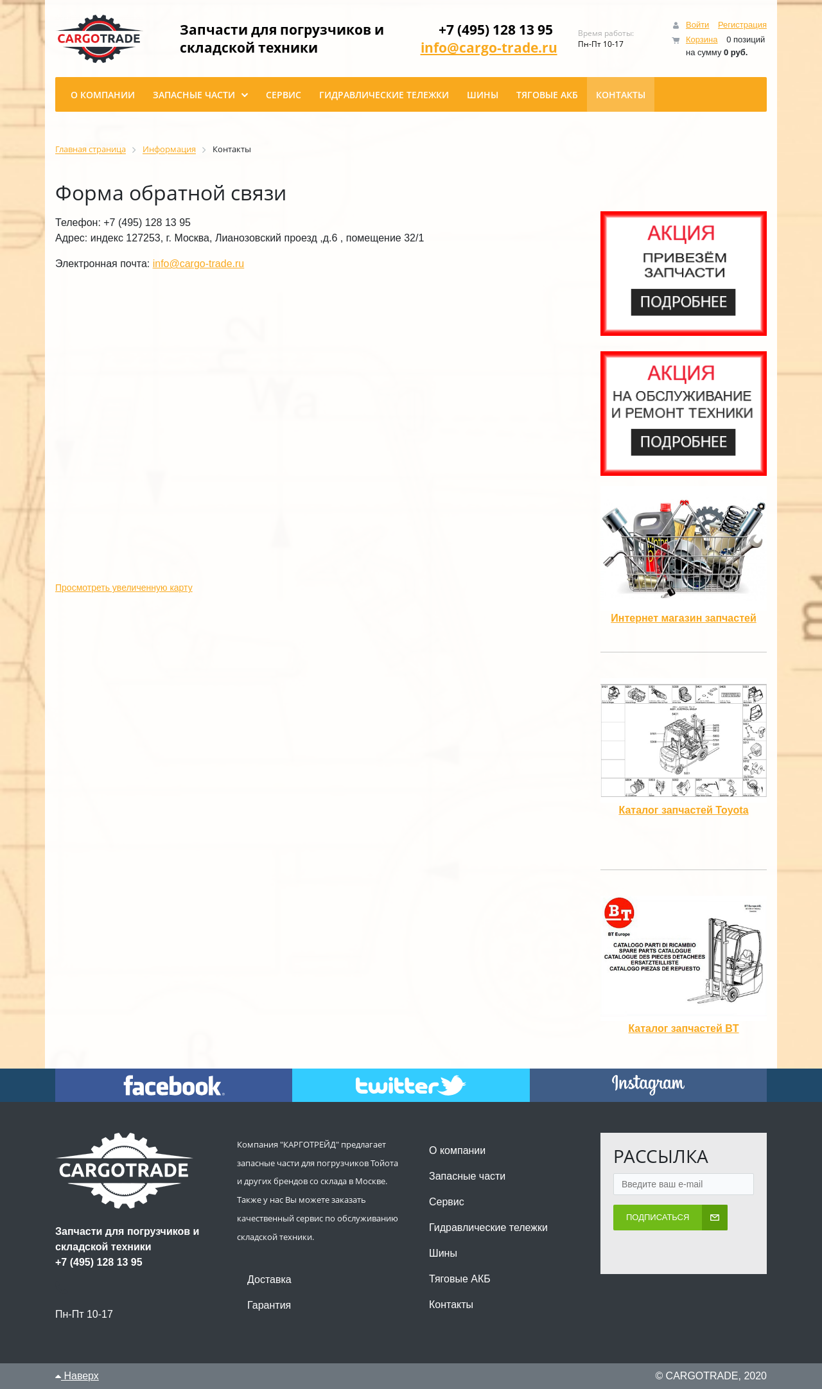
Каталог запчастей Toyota (683, 810)
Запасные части (467, 1176)
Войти (697, 25)
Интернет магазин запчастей (683, 618)
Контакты (451, 1304)
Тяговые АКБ (460, 1278)
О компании (457, 1150)
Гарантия (269, 1305)
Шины (443, 1253)
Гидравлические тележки (488, 1227)
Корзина (702, 39)
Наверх (77, 1375)
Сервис (446, 1201)
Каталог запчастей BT (683, 1028)
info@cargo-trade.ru (489, 48)
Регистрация (742, 25)
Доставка (269, 1279)
